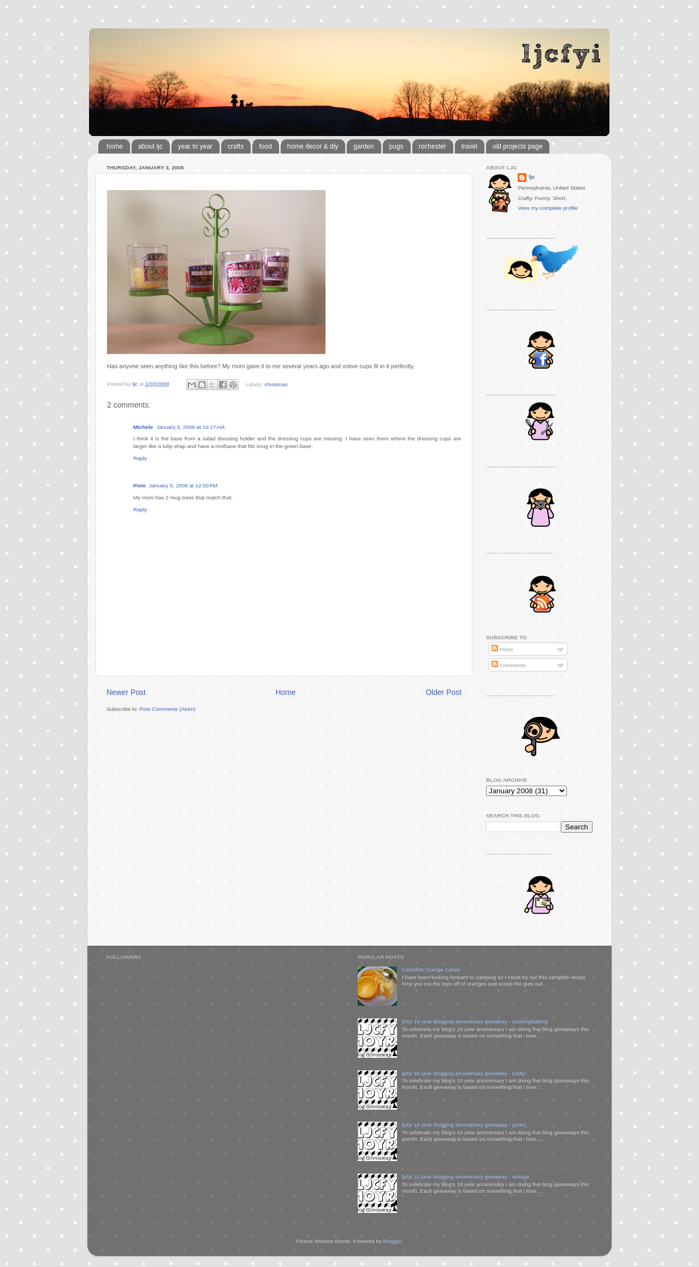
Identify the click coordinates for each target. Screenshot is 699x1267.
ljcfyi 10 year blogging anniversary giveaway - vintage (465, 1177)
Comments (508, 665)
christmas (275, 384)
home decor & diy (312, 146)
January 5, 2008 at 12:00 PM (183, 485)
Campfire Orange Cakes (431, 970)
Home (286, 692)
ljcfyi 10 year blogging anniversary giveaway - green (464, 1125)
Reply (140, 458)
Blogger (392, 1241)
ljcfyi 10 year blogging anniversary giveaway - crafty (463, 1073)
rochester (432, 146)
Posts (502, 649)
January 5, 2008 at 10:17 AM (190, 427)
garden (363, 146)
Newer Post (126, 692)
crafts (236, 146)
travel (469, 146)
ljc (532, 177)
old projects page (517, 146)
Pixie (139, 485)
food (265, 146)
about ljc (150, 146)
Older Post (443, 692)
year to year (195, 146)
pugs (396, 146)
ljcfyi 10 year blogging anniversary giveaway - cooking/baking (475, 1021)
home (114, 146)
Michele (143, 427)
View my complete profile (548, 208)
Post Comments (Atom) (167, 709)
